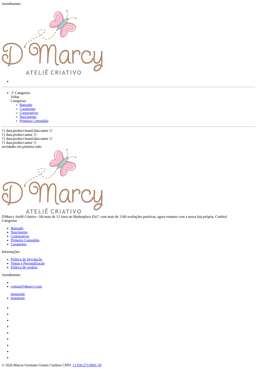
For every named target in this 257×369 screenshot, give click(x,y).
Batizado (26, 105)
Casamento (27, 109)
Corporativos (29, 113)
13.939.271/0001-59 (86, 365)
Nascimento (28, 117)
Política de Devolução (26, 259)
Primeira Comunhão (34, 121)
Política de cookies (24, 267)
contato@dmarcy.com (26, 286)
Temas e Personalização (28, 263)
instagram (18, 294)
